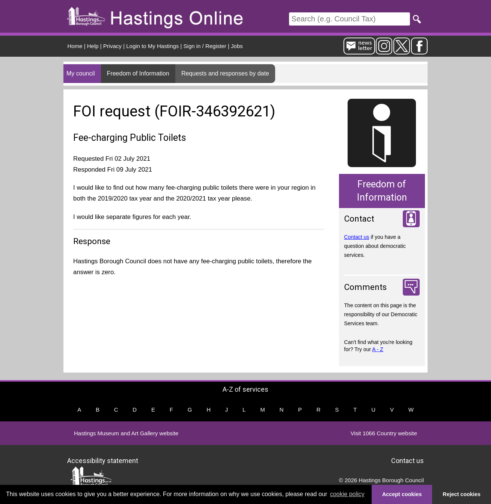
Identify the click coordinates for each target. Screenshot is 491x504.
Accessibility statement (102, 461)
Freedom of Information (138, 73)
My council (80, 73)
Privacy (112, 46)
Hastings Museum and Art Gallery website (126, 433)
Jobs (237, 46)
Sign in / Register (205, 46)
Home (75, 46)
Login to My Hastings (152, 46)
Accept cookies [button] (402, 494)
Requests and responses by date (225, 73)
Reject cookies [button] (461, 494)
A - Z (377, 349)
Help (93, 46)
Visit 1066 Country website (384, 433)
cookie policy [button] (347, 494)
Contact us (356, 237)
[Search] (349, 19)
